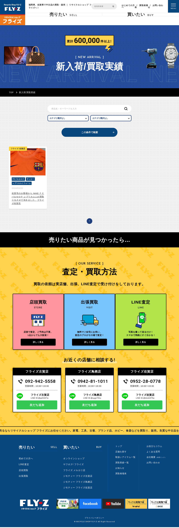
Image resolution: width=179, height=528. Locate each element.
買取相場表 (141, 6)
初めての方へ (26, 459)
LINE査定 (24, 465)
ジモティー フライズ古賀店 (77, 477)
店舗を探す (121, 452)
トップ (118, 447)
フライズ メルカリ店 (74, 471)
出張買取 (23, 477)
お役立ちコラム (154, 447)
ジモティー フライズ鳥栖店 (77, 483)
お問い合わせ (155, 6)
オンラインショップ (74, 459)
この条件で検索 (89, 132)
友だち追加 (37, 405)
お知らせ (119, 469)
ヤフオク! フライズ (73, 465)
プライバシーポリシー (94, 519)
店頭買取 (23, 471)
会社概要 (156, 458)
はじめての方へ (128, 6)
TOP (11, 92)
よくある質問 (153, 452)
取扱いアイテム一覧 (125, 458)
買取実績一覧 (122, 463)
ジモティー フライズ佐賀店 (77, 488)
